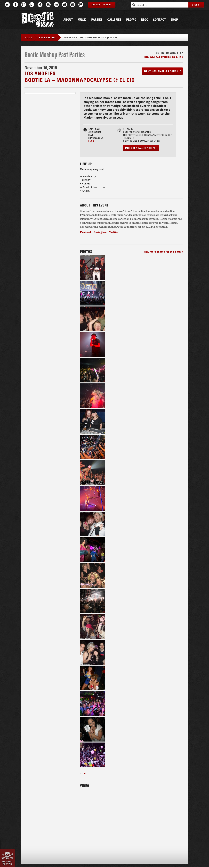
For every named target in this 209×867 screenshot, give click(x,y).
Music (82, 20)
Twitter (7, 4)
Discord (72, 4)
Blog (144, 20)
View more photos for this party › (163, 251)
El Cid (91, 141)
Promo (131, 20)
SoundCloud (56, 4)
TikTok (40, 4)
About (68, 20)
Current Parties (102, 4)
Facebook (15, 4)
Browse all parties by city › (163, 57)
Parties (97, 20)
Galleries (114, 20)
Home (28, 37)
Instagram (23, 4)
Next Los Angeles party (161, 71)
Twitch (31, 4)
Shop (174, 20)
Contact (159, 20)
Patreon (80, 4)
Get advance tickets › (144, 148)
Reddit (64, 4)
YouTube (48, 4)
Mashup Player (7, 863)
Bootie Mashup (37, 19)
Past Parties (47, 37)
